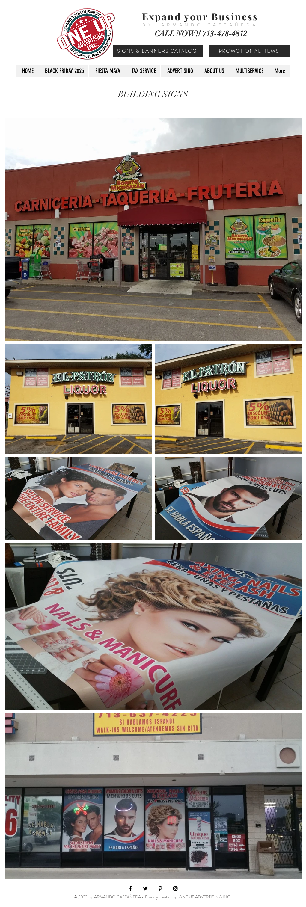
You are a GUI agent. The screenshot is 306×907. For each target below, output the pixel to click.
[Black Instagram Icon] (175, 888)
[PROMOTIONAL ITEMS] (249, 51)
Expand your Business (200, 16)
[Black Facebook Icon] (130, 888)
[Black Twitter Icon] (145, 888)
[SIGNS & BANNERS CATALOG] (158, 51)
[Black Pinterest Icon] (160, 888)
